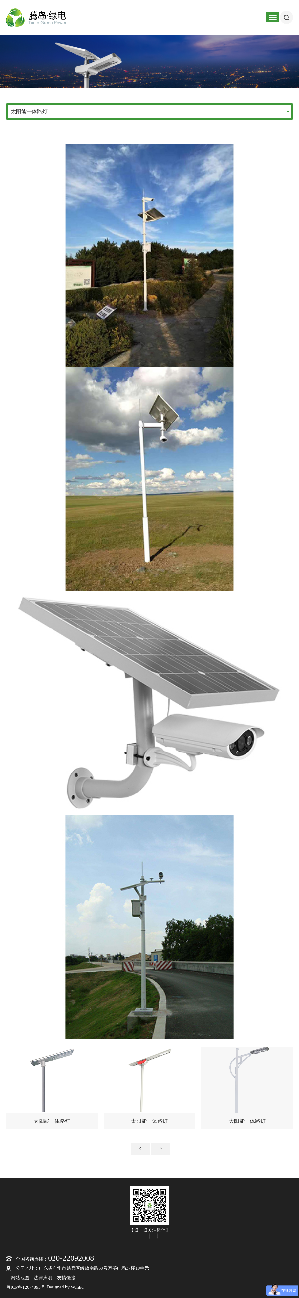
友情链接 (66, 1277)
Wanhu (77, 1287)
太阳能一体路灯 (29, 111)
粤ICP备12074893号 (25, 1287)
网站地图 (20, 1277)
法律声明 (43, 1277)
